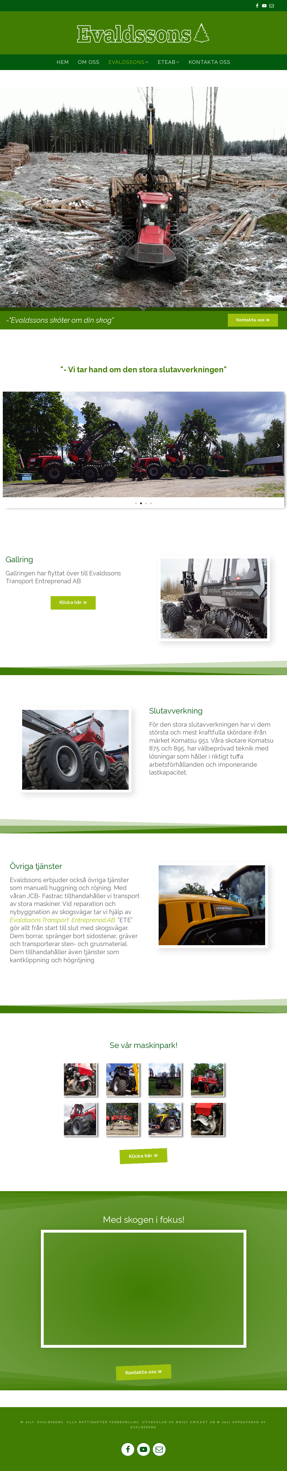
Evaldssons (126, 62)
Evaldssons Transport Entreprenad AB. (63, 920)
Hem (63, 62)
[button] (253, 320)
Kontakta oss (209, 62)
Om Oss (88, 62)
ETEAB (166, 62)
